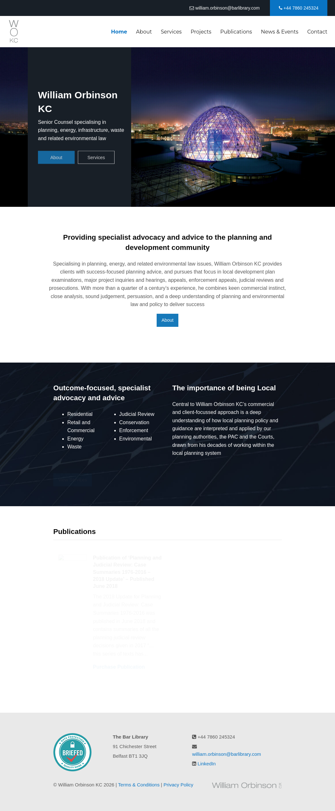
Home (119, 32)
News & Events (279, 32)
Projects (200, 32)
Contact (317, 32)
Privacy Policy (178, 784)
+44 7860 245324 (298, 8)
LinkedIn (206, 763)
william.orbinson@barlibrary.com (224, 8)
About (144, 32)
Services (171, 32)
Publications (236, 32)
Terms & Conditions (139, 784)
